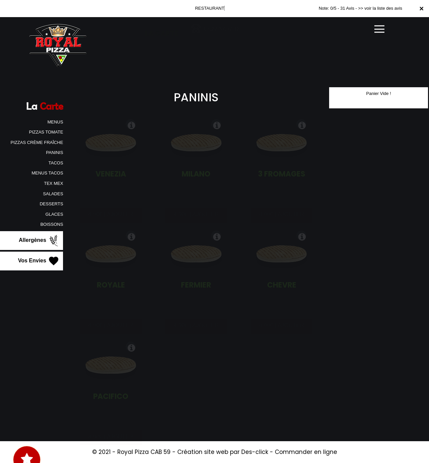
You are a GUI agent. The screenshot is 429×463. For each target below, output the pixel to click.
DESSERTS (51, 203)
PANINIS (54, 152)
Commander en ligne (306, 452)
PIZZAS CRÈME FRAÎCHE (37, 142)
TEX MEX (53, 183)
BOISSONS (51, 224)
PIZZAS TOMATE (46, 132)
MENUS (55, 121)
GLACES (54, 214)
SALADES (53, 193)
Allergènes (39, 241)
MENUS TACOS (47, 172)
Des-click (254, 452)
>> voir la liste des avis (380, 8)
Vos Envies (39, 261)
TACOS (56, 162)
